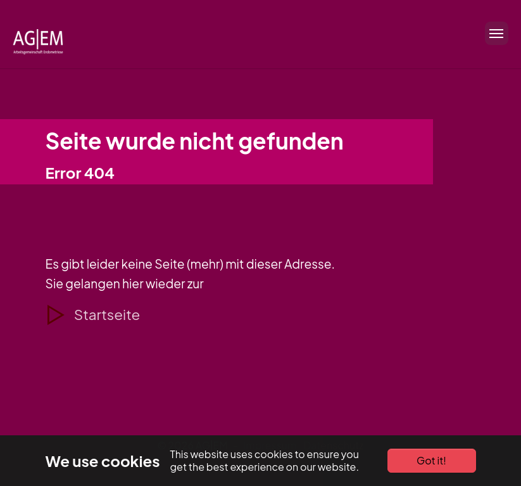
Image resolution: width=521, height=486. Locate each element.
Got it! (431, 460)
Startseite (107, 314)
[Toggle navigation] (493, 33)
